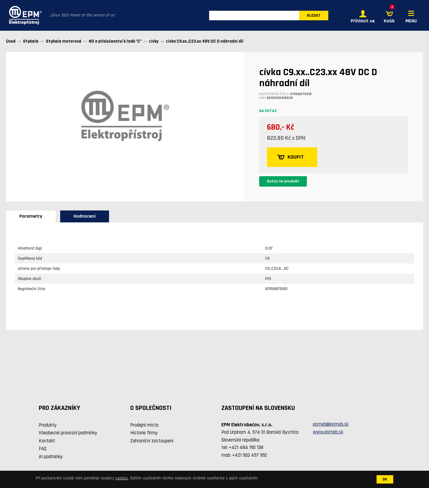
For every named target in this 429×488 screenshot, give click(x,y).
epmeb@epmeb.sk (331, 424)
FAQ (42, 448)
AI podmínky (51, 456)
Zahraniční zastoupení (151, 441)
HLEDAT (314, 15)
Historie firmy (144, 433)
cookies (121, 478)
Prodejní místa (144, 425)
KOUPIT (290, 157)
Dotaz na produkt (283, 181)
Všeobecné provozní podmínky (68, 433)
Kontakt (47, 441)
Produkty (48, 425)
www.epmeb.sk (328, 432)
